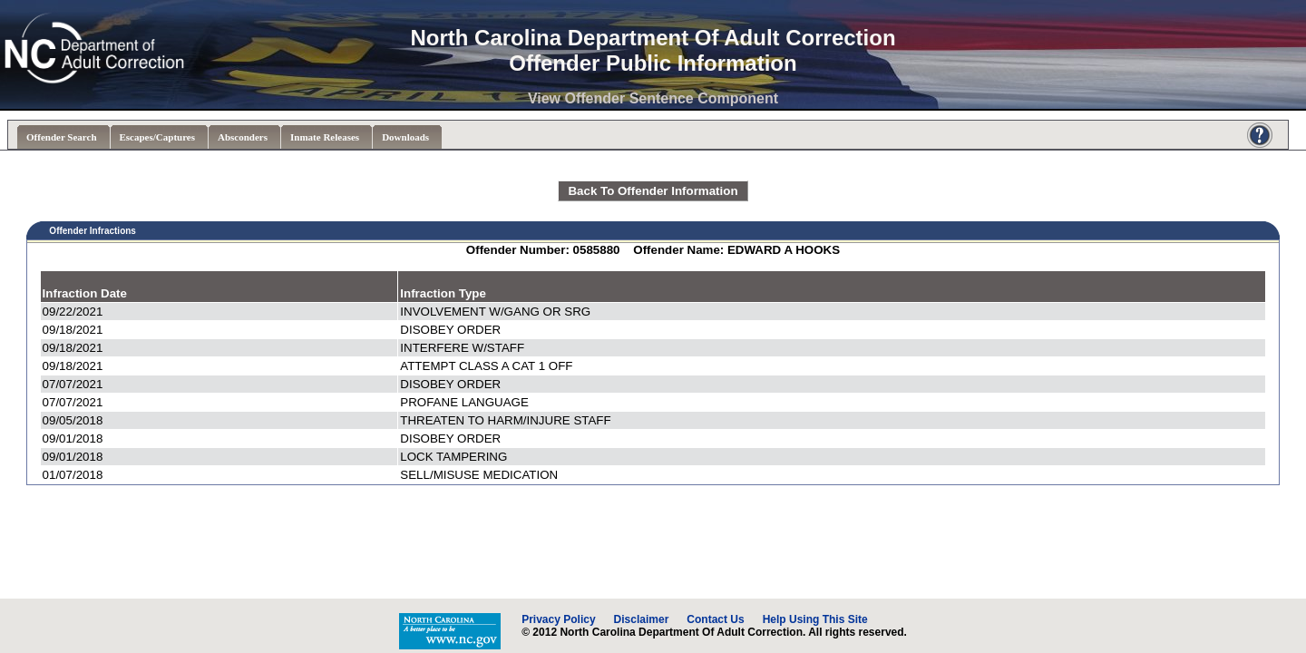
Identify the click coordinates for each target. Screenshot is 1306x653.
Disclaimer (641, 619)
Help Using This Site (815, 619)
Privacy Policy (558, 619)
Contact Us (715, 619)
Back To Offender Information (652, 191)
